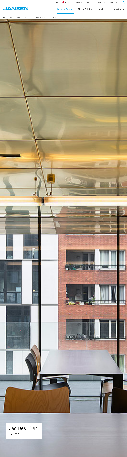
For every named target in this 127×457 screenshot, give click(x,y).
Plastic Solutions (86, 9)
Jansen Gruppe (117, 9)
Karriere (102, 9)
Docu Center (114, 2)
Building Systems (65, 9)
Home (58, 2)
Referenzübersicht (43, 17)
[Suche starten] (123, 2)
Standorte (78, 2)
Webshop (101, 2)
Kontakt (90, 2)
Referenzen (29, 17)
